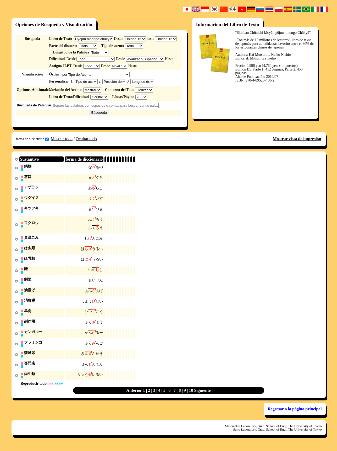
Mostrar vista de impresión (297, 139)
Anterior (134, 396)
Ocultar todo (86, 139)
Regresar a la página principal (295, 414)
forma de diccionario (32, 139)
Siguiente (202, 396)
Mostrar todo (62, 139)
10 (191, 396)
